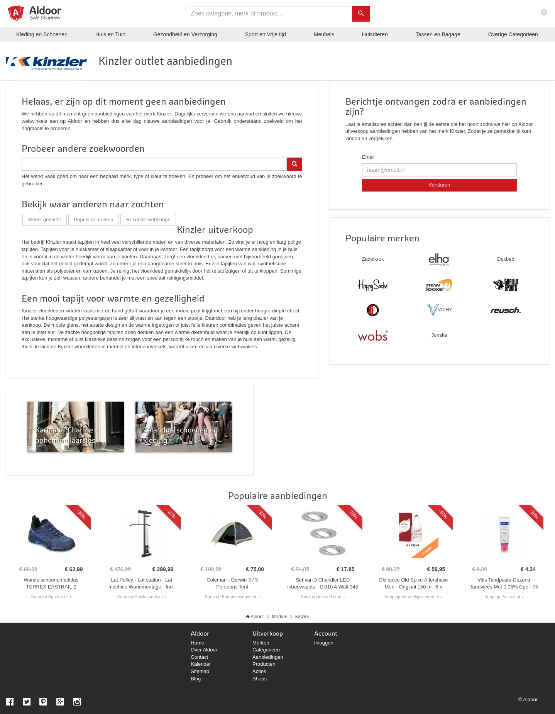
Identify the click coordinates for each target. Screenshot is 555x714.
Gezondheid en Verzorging (185, 34)
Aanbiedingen (267, 657)
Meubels (324, 34)
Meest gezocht (44, 219)
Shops (259, 679)
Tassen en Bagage (438, 34)
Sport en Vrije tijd (265, 34)
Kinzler (302, 616)
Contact (199, 657)
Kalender (201, 664)
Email (368, 157)
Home (197, 643)
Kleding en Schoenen (42, 34)
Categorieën (513, 34)
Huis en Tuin (110, 34)
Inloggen (323, 643)
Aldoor (257, 616)
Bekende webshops (148, 219)
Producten (263, 664)
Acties (259, 671)
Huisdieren (375, 34)
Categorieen (266, 650)
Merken (279, 616)
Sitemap (200, 671)
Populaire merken (93, 219)
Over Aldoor (204, 650)
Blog (196, 679)
